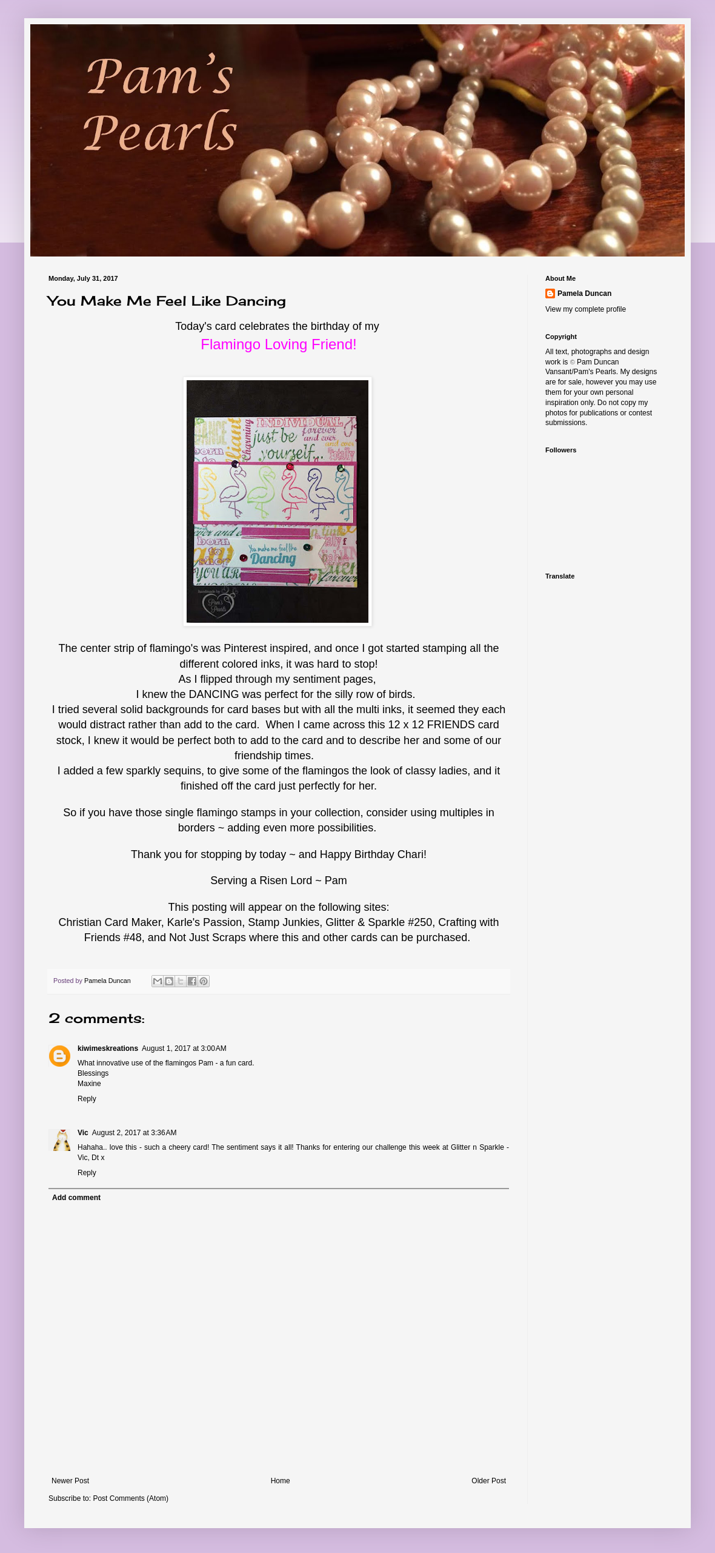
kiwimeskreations (108, 1048)
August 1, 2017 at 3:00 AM (184, 1048)
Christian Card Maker (110, 922)
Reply (87, 1099)
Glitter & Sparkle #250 (378, 922)
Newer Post (70, 1481)
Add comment (76, 1197)
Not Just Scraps (207, 937)
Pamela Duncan (584, 293)
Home (280, 1481)
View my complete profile (585, 309)
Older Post (488, 1481)
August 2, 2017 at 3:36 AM (134, 1133)
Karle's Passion (204, 922)
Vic (83, 1133)
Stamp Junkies (283, 922)
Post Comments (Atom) (130, 1498)
